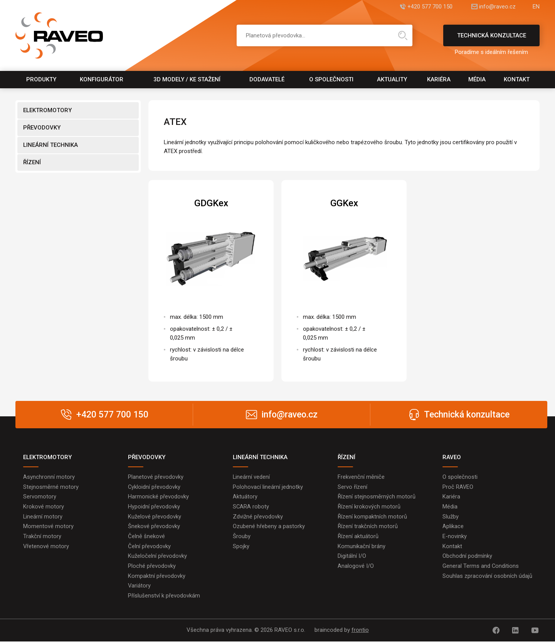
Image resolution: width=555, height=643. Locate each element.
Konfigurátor (101, 79)
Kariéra (439, 79)
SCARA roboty (251, 506)
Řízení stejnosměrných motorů (376, 496)
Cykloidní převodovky (154, 486)
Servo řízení (352, 486)
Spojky (241, 547)
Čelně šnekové (146, 537)
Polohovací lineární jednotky (268, 486)
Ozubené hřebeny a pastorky (269, 526)
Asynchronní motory (49, 476)
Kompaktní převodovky (156, 577)
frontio (360, 631)
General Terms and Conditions (480, 567)
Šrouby (242, 537)
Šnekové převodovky (154, 526)
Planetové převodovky (155, 476)
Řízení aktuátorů (358, 537)
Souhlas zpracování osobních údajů (487, 577)
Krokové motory (43, 506)
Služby (450, 516)
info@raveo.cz (494, 7)
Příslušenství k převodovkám (164, 597)
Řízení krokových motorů (369, 506)
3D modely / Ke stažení (186, 79)
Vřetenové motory (46, 547)
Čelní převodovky (149, 547)
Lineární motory (43, 516)
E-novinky (454, 537)
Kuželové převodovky (154, 516)
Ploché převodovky (152, 567)
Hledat (402, 35)
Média (477, 79)
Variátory (139, 587)
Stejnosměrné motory (51, 486)
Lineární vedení (251, 476)
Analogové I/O (356, 567)
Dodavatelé (266, 79)
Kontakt (517, 79)
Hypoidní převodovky (154, 506)
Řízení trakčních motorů (368, 526)
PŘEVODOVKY (42, 127)
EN (536, 7)
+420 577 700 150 (425, 7)
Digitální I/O (352, 557)
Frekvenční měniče (361, 476)
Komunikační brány (361, 547)
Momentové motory (48, 526)
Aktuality (392, 79)
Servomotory (39, 496)
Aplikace (453, 526)
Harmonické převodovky (158, 496)
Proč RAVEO (458, 486)
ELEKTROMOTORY (47, 110)
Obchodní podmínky (467, 557)
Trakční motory (42, 537)
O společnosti (331, 79)
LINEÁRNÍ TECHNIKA (50, 144)
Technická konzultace (491, 39)
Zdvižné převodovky (258, 516)
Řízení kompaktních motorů (372, 516)
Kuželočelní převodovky (157, 557)
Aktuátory (245, 496)
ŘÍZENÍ (32, 162)
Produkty (41, 79)
